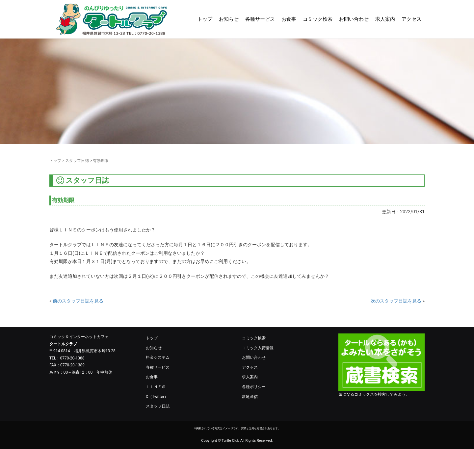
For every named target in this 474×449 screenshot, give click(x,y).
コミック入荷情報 (258, 348)
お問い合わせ (354, 19)
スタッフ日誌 (77, 160)
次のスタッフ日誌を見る (396, 301)
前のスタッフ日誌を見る (78, 301)
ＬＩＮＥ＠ (156, 386)
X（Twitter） (157, 396)
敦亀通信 (250, 396)
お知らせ (229, 19)
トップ (205, 19)
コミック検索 (317, 19)
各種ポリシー (254, 386)
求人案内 (385, 19)
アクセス (411, 19)
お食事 (288, 19)
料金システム (158, 357)
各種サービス (260, 19)
